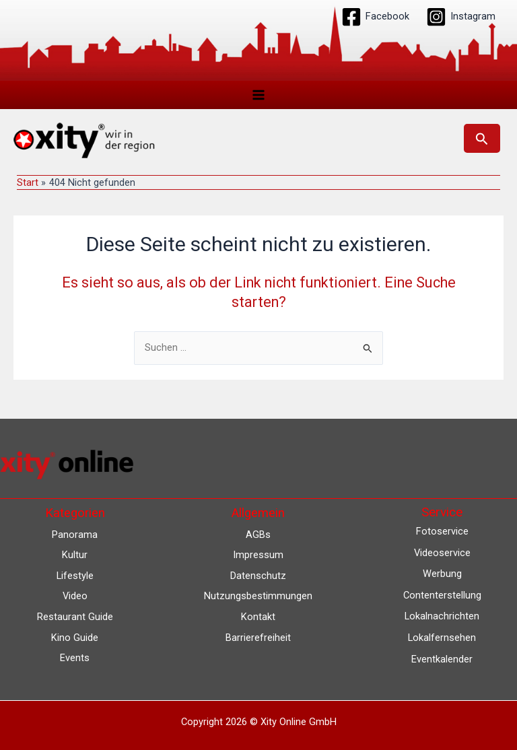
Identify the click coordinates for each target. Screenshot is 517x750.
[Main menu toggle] (258, 95)
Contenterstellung (442, 595)
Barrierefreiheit (258, 638)
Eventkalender (442, 659)
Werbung (442, 574)
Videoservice (442, 553)
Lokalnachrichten (442, 617)
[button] (482, 139)
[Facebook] (375, 17)
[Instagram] (460, 17)
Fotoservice (442, 532)
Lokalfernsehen (442, 638)
